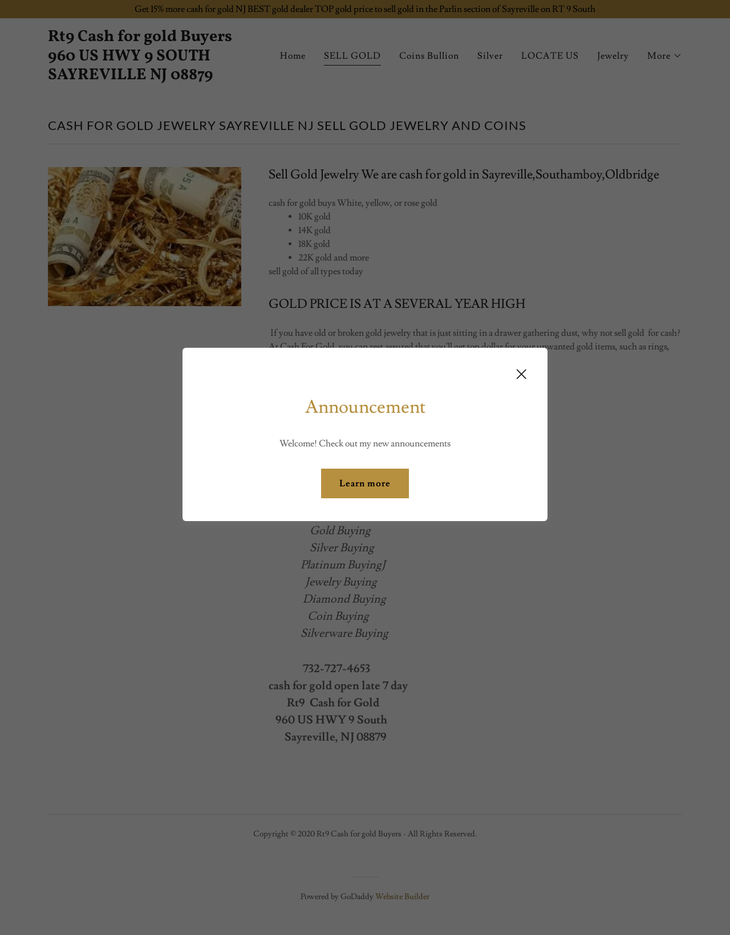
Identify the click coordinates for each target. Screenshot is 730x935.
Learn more (365, 483)
